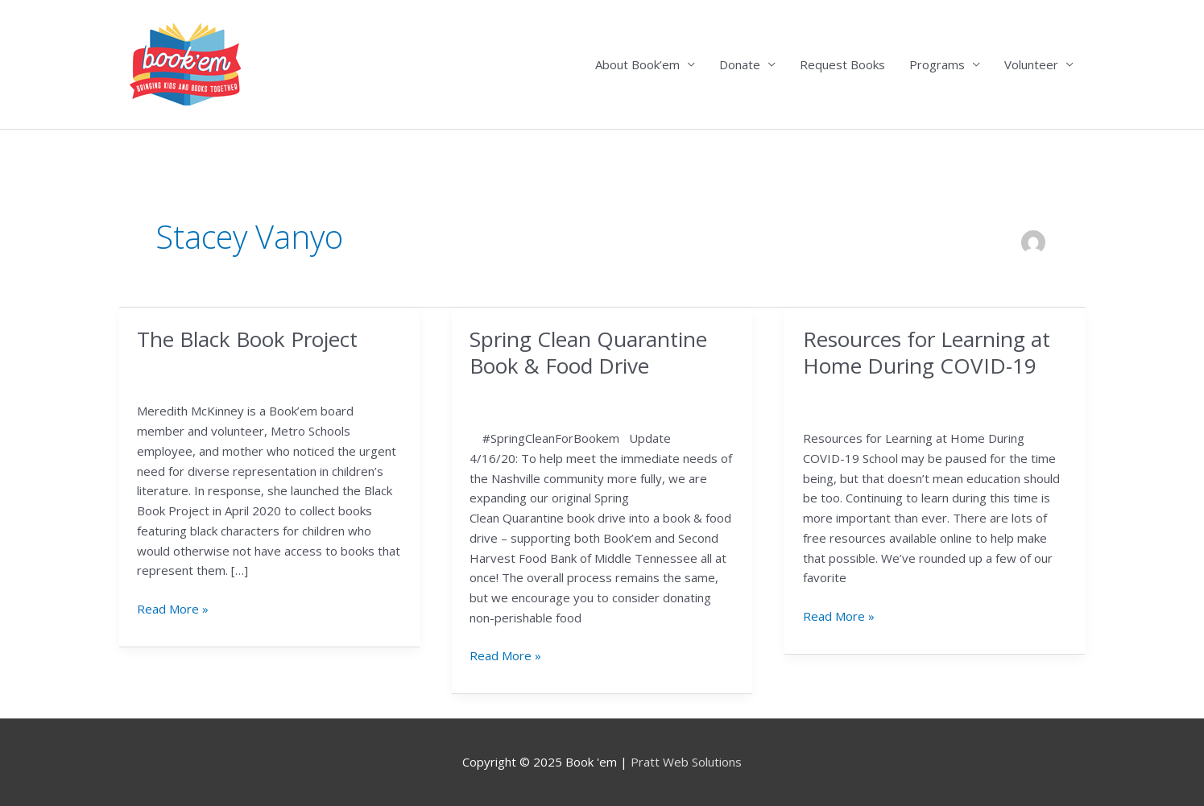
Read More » (173, 609)
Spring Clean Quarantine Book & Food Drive (588, 352)
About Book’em (637, 64)
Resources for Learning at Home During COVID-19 (926, 352)
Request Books (842, 64)
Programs (937, 64)
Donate (739, 64)
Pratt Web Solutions (686, 762)
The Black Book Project (247, 338)
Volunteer (1031, 64)
